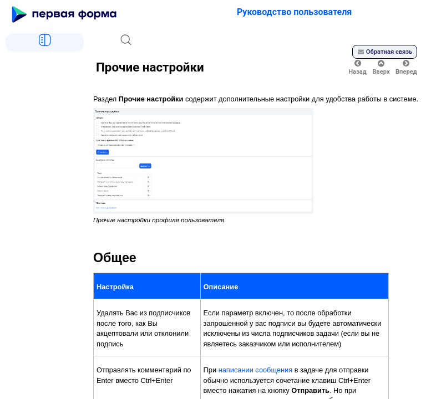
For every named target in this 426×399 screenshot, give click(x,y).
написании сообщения (255, 370)
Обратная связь (385, 51)
